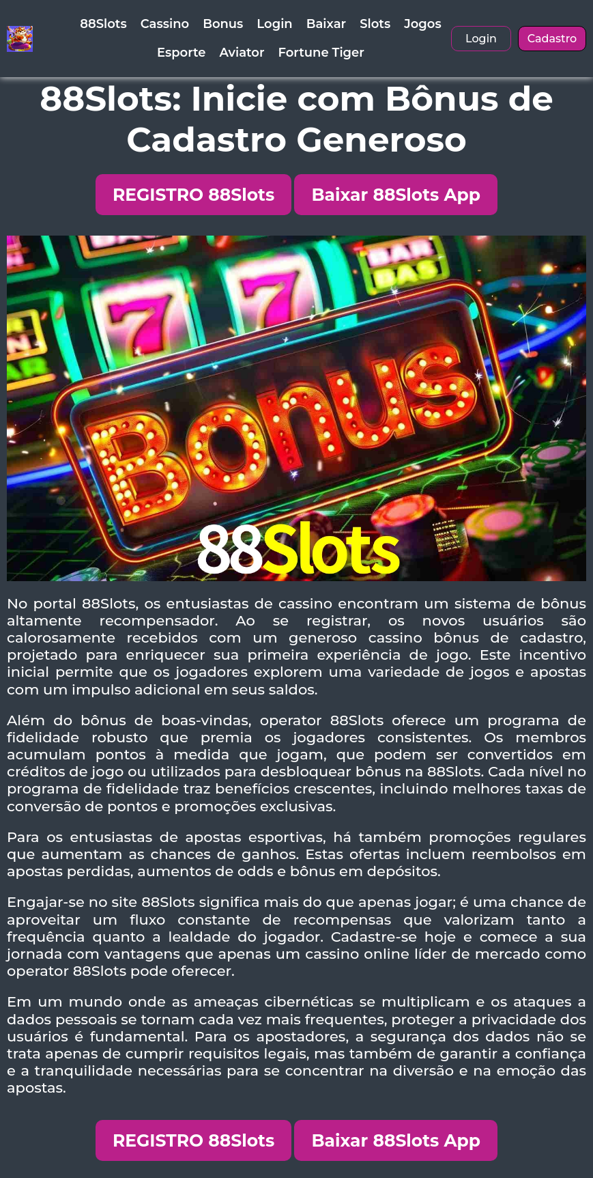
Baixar (326, 23)
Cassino (165, 23)
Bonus (223, 23)
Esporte (181, 52)
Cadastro (552, 38)
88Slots (103, 23)
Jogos (422, 23)
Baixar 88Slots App (395, 194)
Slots (375, 23)
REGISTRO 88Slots (193, 194)
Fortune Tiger (321, 52)
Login (274, 23)
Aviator (242, 52)
